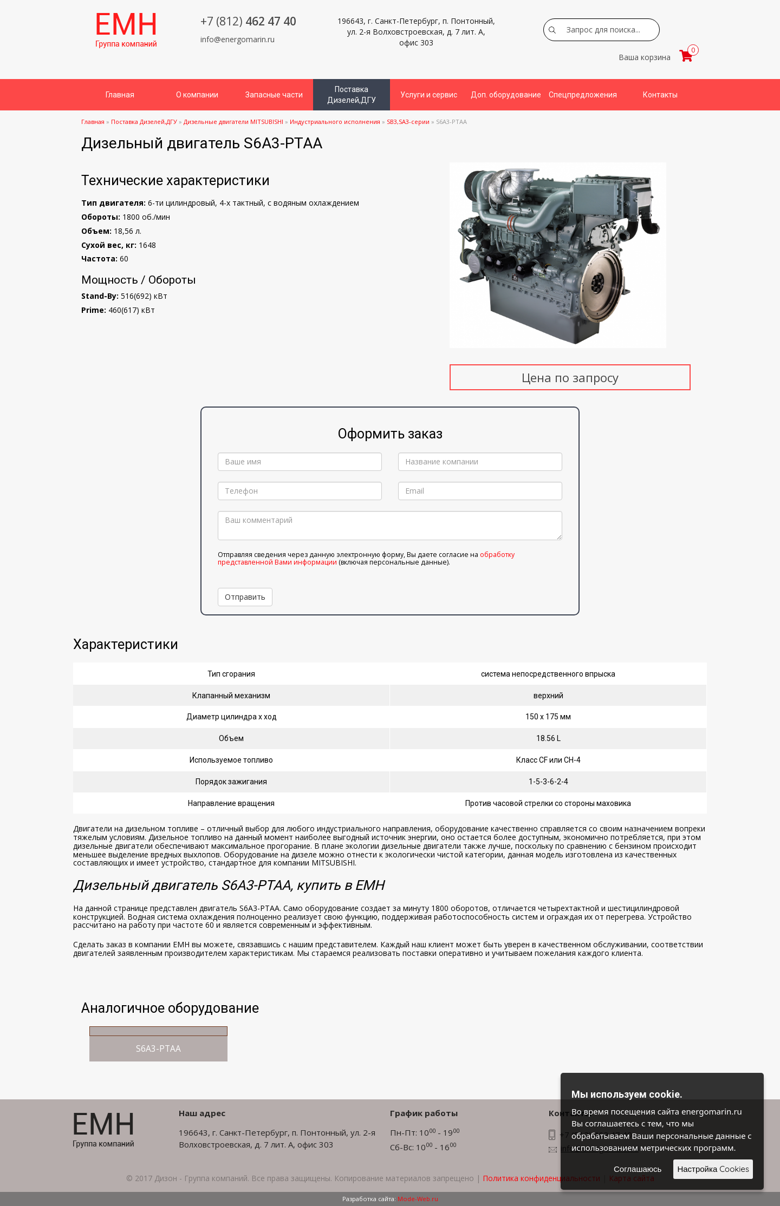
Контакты (660, 94)
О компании (197, 94)
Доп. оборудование (506, 94)
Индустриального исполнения (335, 121)
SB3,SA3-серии (408, 121)
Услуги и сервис (428, 94)
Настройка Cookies (713, 1169)
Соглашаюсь (637, 1169)
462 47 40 (248, 21)
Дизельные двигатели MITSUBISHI (233, 121)
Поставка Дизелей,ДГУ (351, 94)
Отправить (245, 597)
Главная (120, 94)
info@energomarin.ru (237, 39)
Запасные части (274, 94)
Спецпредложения (583, 94)
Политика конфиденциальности (541, 1178)
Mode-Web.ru (418, 1199)
